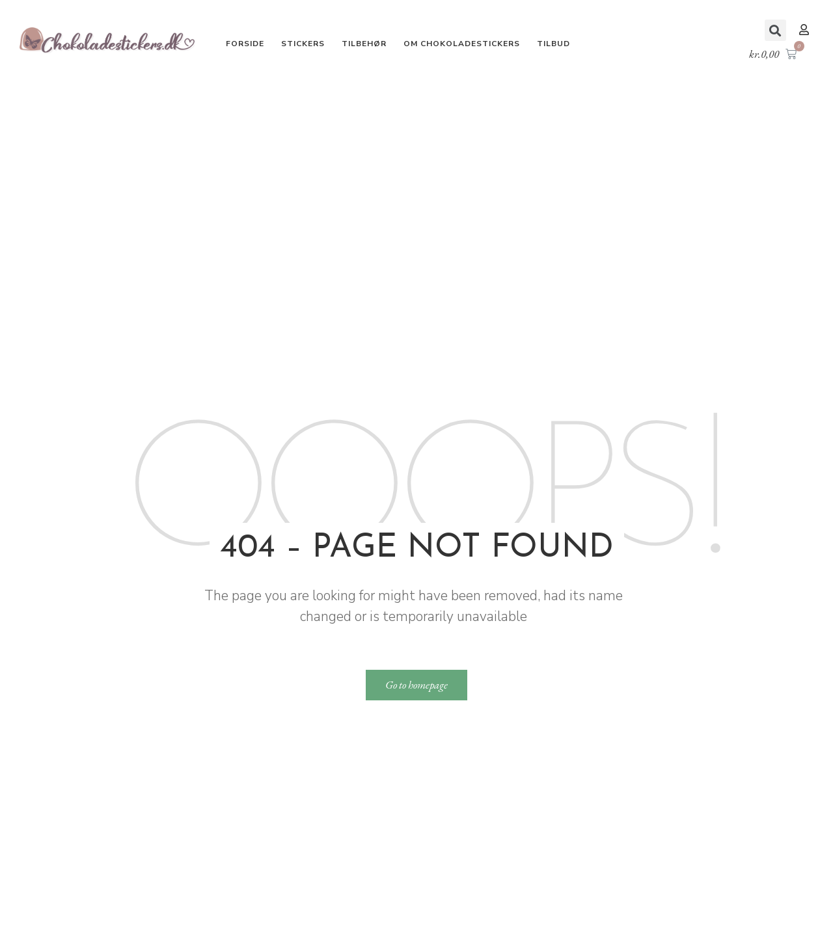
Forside (245, 43)
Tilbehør (364, 43)
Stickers (303, 43)
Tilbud (553, 43)
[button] (805, 30)
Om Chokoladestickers (461, 43)
